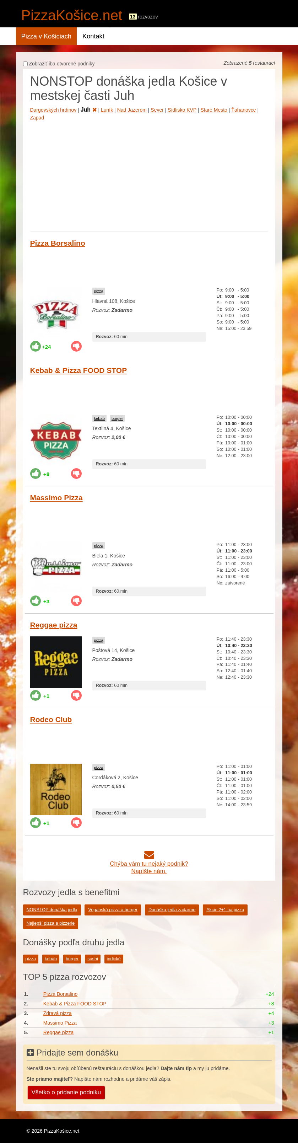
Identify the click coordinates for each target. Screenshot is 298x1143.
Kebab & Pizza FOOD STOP (78, 370)
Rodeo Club (51, 719)
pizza (98, 291)
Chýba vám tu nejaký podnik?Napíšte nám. (149, 864)
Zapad (37, 118)
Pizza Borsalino (57, 243)
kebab (99, 418)
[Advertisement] (149, 174)
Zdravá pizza (57, 1013)
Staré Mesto (213, 110)
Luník (107, 110)
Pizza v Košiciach (46, 36)
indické (114, 958)
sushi (92, 958)
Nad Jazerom (132, 110)
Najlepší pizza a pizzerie (51, 923)
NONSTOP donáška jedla (52, 909)
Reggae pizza (53, 625)
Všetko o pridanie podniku (66, 1092)
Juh (89, 110)
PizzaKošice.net (72, 15)
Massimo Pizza (56, 497)
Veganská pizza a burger (112, 909)
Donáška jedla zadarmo (171, 909)
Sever (157, 110)
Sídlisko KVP (182, 110)
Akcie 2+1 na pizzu (225, 909)
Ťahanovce (243, 110)
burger (117, 418)
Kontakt (93, 36)
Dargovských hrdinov (53, 110)
